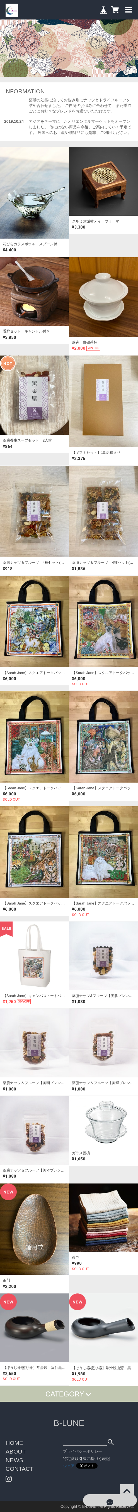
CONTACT (19, 1469)
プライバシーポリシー (82, 1451)
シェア (69, 1466)
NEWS (14, 1460)
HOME (14, 1443)
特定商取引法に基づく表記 (86, 1458)
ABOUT (16, 1451)
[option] (69, 48)
